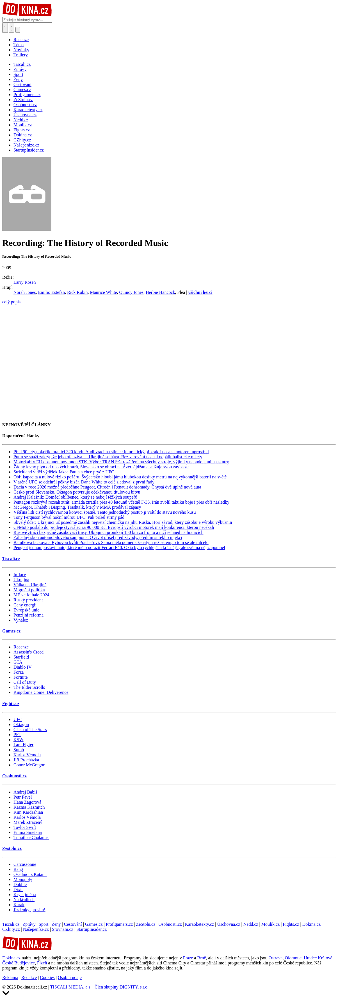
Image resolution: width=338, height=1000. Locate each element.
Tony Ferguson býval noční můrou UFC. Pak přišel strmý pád (68, 517)
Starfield (21, 657)
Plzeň (42, 963)
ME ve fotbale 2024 (31, 594)
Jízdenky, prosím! (29, 909)
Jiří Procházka (26, 759)
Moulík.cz (270, 924)
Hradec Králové (318, 957)
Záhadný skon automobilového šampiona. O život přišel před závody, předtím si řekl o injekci (97, 537)
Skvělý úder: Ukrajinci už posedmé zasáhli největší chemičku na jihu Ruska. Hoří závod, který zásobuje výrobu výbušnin (122, 522)
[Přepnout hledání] (5, 28)
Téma (18, 44)
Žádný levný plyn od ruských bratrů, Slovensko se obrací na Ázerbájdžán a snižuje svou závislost (101, 466)
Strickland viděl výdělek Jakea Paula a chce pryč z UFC (63, 471)
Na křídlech (24, 899)
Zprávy (28, 924)
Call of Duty (24, 682)
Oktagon (21, 724)
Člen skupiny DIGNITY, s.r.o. (122, 987)
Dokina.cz (311, 924)
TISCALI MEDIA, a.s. (71, 987)
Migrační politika (29, 589)
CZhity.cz (11, 929)
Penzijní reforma (28, 615)
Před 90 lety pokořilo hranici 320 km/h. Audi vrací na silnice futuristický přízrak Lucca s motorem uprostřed (111, 451)
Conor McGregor (29, 764)
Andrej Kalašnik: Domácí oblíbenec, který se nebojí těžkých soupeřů (75, 497)
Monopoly (22, 879)
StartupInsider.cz (91, 929)
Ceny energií (24, 605)
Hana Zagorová (27, 802)
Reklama (10, 977)
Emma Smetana (27, 832)
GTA (17, 662)
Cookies (47, 977)
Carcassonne (24, 864)
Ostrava (276, 957)
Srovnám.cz (62, 929)
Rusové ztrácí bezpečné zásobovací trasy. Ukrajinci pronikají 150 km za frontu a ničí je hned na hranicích (108, 532)
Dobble (20, 884)
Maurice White (103, 292)
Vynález (20, 620)
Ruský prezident (28, 599)
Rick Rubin (77, 292)
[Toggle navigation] (12, 28)
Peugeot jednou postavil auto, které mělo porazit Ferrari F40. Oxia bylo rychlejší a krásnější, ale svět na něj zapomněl (119, 547)
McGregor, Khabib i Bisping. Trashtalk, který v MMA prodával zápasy (77, 507)
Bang (18, 869)
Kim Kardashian (28, 812)
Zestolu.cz (12, 848)
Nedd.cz (250, 924)
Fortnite (20, 677)
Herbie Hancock (160, 292)
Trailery (20, 54)
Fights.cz (10, 703)
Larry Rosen (24, 282)
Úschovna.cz (228, 924)
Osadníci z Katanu (30, 874)
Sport (44, 924)
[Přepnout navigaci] (17, 30)
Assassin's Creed (28, 652)
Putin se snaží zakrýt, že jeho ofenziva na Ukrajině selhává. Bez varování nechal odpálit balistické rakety (107, 456)
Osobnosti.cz (14, 775)
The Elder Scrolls (29, 687)
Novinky (21, 49)
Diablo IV (22, 667)
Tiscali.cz (11, 558)
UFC (17, 719)
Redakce (29, 977)
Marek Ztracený (27, 822)
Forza (18, 672)
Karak (18, 904)
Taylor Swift (24, 827)
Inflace (19, 574)
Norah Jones (24, 292)
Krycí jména (24, 894)
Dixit (18, 889)
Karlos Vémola (27, 754)
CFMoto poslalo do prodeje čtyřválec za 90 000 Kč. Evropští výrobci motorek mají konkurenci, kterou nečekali (113, 527)
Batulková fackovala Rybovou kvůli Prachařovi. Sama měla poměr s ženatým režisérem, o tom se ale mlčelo (111, 542)
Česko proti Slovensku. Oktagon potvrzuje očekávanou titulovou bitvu (76, 492)
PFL (17, 734)
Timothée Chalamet (31, 837)
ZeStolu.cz (145, 924)
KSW (18, 739)
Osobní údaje (70, 977)
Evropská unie (26, 610)
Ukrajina (21, 579)
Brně (201, 957)
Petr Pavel (22, 797)
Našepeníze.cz (36, 929)
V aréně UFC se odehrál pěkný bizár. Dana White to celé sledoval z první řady (83, 482)
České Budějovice (18, 963)
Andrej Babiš (25, 792)
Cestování (73, 924)
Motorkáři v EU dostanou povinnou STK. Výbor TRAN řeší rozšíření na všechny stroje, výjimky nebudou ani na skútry (121, 461)
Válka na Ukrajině (29, 584)
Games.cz (11, 631)
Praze (188, 957)
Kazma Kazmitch (29, 807)
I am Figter (23, 744)
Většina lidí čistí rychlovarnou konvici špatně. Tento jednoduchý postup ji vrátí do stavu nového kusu (104, 512)
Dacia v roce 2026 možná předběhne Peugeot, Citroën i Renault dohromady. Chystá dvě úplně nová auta (107, 487)
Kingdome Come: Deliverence (40, 692)
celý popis (11, 301)
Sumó (18, 749)
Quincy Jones (131, 292)
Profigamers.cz (119, 924)
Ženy (56, 924)
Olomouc (293, 957)
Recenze (21, 39)
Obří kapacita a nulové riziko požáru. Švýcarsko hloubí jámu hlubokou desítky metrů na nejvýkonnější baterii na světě (120, 477)
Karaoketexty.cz (199, 924)
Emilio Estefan (51, 292)
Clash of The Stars (30, 729)
